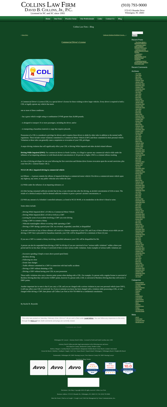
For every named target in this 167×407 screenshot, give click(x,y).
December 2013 (140, 214)
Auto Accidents (139, 282)
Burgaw (58, 349)
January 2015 (139, 198)
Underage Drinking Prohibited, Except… (114, 35)
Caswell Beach (75, 349)
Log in (137, 317)
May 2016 (138, 177)
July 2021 (138, 122)
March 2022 (138, 114)
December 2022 (140, 104)
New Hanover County (72, 346)
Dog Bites (138, 286)
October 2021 (139, 119)
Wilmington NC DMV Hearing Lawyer (72, 355)
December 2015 (140, 185)
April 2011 (138, 261)
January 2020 (139, 144)
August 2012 (139, 236)
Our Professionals (87, 19)
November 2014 (140, 200)
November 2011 (140, 249)
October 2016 (139, 170)
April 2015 (138, 197)
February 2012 (139, 244)
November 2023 (140, 85)
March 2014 (138, 209)
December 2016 (140, 168)
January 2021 (139, 127)
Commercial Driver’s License (74, 42)
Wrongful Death (139, 311)
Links (100, 19)
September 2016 (140, 171)
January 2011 (139, 266)
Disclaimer (64, 390)
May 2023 (138, 95)
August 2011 (139, 254)
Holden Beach (92, 349)
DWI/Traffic (138, 289)
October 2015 (139, 188)
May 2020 (138, 138)
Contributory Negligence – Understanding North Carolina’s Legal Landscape (140, 56)
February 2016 (139, 182)
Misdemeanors (139, 301)
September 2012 (140, 234)
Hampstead (84, 349)
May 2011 (138, 259)
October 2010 (139, 271)
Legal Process (139, 299)
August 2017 (139, 165)
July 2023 (138, 92)
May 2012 (138, 239)
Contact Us (110, 19)
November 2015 (140, 187)
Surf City (73, 351)
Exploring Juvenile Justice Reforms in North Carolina (141, 51)
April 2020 (138, 139)
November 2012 (140, 231)
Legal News (138, 297)
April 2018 (138, 160)
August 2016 (139, 173)
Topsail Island (90, 351)
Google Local (78, 398)
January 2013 (139, 227)
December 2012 (140, 229)
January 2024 (139, 82)
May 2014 (138, 205)
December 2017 (140, 161)
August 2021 (139, 121)
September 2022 (140, 107)
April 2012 (138, 241)
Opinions (137, 304)
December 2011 (140, 248)
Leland (107, 349)
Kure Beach (101, 349)
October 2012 (139, 232)
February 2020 (139, 143)
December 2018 (140, 149)
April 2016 (138, 178)
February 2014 (139, 210)
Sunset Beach (81, 351)
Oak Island (113, 349)
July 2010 (138, 276)
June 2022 (138, 109)
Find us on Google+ (67, 398)
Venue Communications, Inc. (107, 398)
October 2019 (139, 146)
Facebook (79, 359)
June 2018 (138, 156)
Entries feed (138, 318)
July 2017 (138, 166)
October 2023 (139, 87)
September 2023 (140, 89)
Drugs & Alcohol (140, 287)
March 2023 (138, 99)
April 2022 (138, 112)
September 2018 (140, 155)
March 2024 (138, 78)
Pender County (96, 346)
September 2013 (140, 217)
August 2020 (139, 133)
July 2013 (138, 220)
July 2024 (138, 73)
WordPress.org (139, 322)
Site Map (71, 390)
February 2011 (139, 264)
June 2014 (138, 204)
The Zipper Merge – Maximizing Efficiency (140, 43)
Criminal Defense (140, 284)
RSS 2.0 (34, 321)
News (137, 302)
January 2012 (139, 246)
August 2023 (139, 90)
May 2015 (138, 195)
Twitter (89, 359)
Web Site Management (89, 398)
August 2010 (139, 275)
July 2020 (138, 134)
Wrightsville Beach (120, 351)
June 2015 (138, 193)
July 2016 (138, 175)
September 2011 (140, 253)
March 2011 (138, 263)
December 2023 (140, 83)
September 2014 (140, 202)
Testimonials (56, 355)
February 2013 (139, 226)
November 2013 (140, 215)
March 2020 (138, 141)
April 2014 (138, 207)
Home (48, 19)
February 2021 (139, 126)
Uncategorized (139, 309)
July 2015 (138, 192)
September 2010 (140, 273)
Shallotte (55, 351)
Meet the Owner (56, 398)
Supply (67, 351)
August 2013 (139, 219)
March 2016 (138, 180)
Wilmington (98, 351)
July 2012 (138, 237)
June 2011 (138, 258)
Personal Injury (139, 306)
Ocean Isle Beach (46, 351)
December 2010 (140, 268)
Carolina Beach (65, 349)
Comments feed (139, 320)
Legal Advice (89, 318)
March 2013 (138, 224)
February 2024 (139, 80)
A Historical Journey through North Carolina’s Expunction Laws (141, 62)
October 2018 (139, 153)
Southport (61, 351)
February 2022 (139, 116)
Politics (137, 308)
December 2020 (140, 129)
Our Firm (58, 19)
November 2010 (140, 270)
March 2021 (138, 124)
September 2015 (140, 190)
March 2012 (138, 242)
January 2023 (139, 102)
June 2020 (138, 136)
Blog (120, 19)
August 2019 (139, 148)
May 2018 (138, 158)
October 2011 (139, 251)
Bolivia (52, 349)
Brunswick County (85, 346)
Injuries (137, 294)
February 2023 (139, 100)
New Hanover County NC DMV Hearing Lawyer (99, 355)
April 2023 (138, 97)
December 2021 (140, 117)
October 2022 (139, 105)
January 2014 (139, 212)
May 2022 (138, 111)
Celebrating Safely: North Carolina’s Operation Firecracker (140, 47)
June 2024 (138, 75)
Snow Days (25, 35)
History (137, 292)
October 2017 (139, 163)
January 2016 (139, 183)
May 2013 (138, 222)
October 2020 (139, 131)
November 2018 (140, 151)
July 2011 (138, 256)
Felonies (137, 291)
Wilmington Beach (108, 351)
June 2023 (138, 94)
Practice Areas (71, 19)
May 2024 (138, 77)
